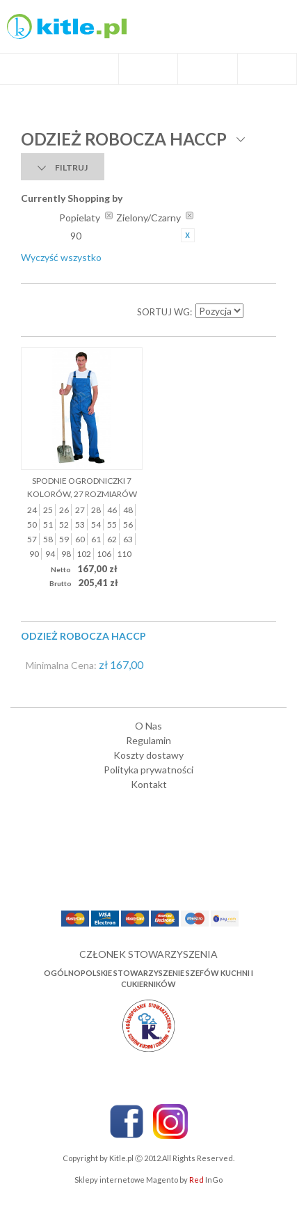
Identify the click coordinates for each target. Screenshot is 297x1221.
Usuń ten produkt (188, 235)
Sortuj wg (163, 311)
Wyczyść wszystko (61, 257)
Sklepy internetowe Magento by (148, 1179)
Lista (62, 311)
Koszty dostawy (148, 755)
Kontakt (149, 784)
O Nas (148, 726)
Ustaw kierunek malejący (255, 311)
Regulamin (148, 740)
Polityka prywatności (148, 769)
